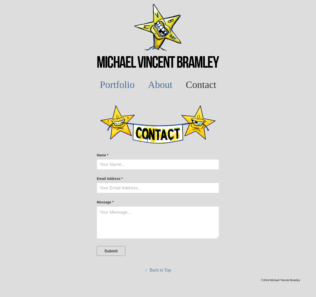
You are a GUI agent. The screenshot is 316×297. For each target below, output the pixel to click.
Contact (201, 84)
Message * (105, 202)
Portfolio (117, 84)
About (160, 84)
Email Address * (110, 178)
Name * (102, 155)
